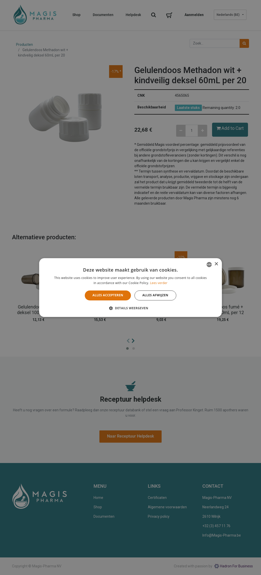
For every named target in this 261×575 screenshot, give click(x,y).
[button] (130, 308)
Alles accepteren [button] (108, 295)
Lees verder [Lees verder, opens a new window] (159, 283)
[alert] (130, 287)
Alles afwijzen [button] (155, 295)
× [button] (216, 264)
